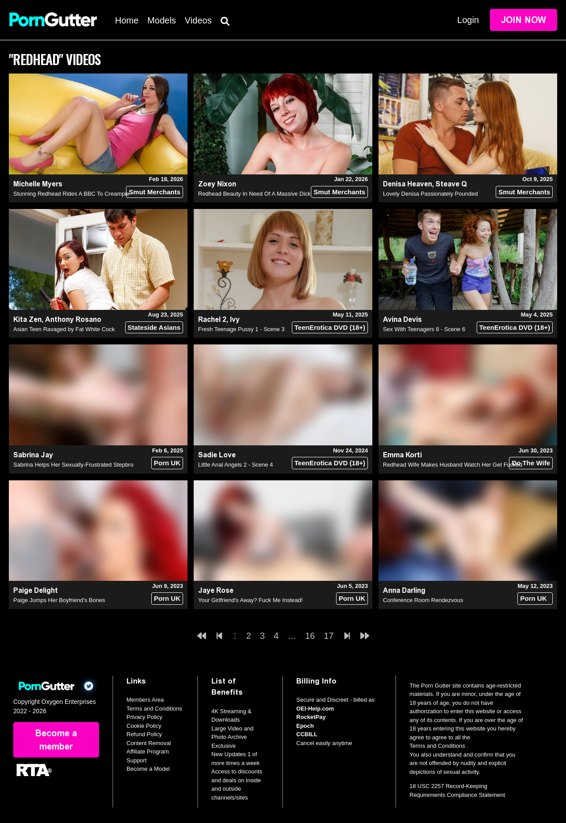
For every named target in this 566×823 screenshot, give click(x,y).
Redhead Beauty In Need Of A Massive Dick (254, 193)
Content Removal (148, 743)
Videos (198, 20)
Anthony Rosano (73, 319)
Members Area (145, 699)
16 (310, 636)
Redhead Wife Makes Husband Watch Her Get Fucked (452, 464)
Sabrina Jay (33, 455)
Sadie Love (217, 455)
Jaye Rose (215, 590)
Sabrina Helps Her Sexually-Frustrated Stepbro (73, 464)
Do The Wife (531, 463)
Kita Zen (27, 319)
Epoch (305, 726)
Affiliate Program (147, 751)
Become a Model (148, 768)
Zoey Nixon (217, 184)
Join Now (523, 20)
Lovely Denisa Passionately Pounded (430, 193)
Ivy (235, 319)
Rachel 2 (212, 319)
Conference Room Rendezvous (423, 600)
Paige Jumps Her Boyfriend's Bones (59, 600)
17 (328, 636)
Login (468, 20)
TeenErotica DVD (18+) (329, 327)
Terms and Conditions (154, 708)
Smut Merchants (154, 192)
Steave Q (451, 184)
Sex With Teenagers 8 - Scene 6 (424, 329)
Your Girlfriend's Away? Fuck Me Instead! (250, 600)
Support (136, 760)
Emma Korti (402, 455)
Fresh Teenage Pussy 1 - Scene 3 (241, 329)
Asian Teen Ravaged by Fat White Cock (64, 329)
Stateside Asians (154, 327)
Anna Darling (404, 590)
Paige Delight (35, 590)
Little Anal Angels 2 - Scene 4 (235, 464)
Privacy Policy (144, 717)
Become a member (56, 740)
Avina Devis (402, 319)
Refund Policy (144, 734)
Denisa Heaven (407, 184)
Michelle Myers (37, 184)
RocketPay (310, 717)
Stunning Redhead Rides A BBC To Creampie (71, 193)
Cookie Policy (143, 726)
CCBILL (306, 734)
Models (161, 20)
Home (126, 20)
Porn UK (167, 463)
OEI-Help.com (315, 708)
